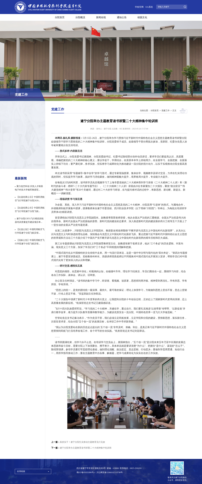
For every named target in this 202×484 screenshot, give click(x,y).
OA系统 (149, 7)
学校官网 (139, 7)
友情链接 (33, 471)
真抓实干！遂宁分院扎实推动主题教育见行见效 (78, 442)
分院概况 (80, 17)
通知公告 (122, 17)
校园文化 (142, 17)
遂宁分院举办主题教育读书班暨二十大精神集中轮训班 (81, 448)
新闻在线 (101, 17)
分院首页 (60, 17)
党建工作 (165, 110)
